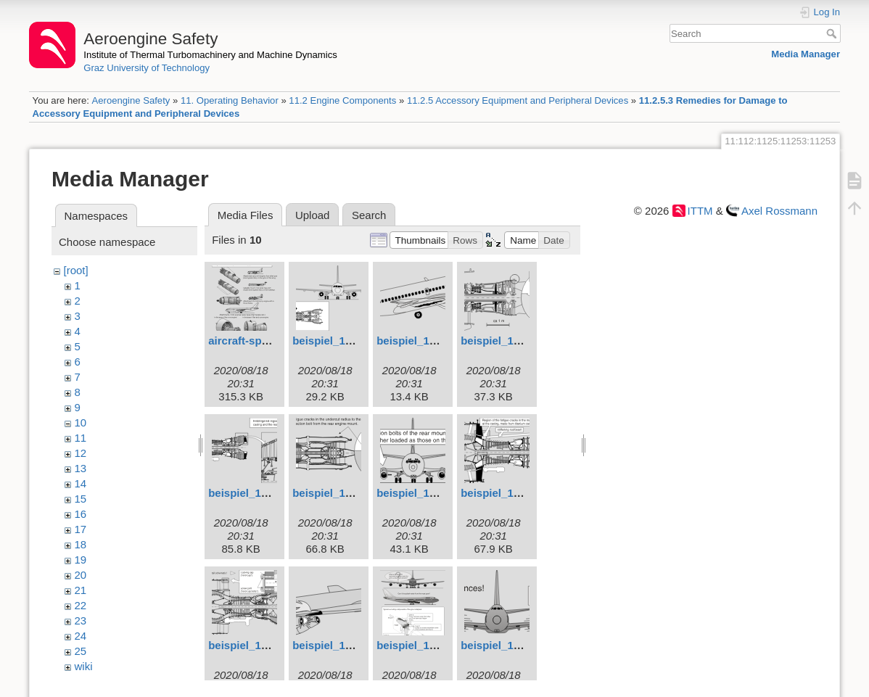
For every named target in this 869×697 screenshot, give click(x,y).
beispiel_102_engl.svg (433, 340)
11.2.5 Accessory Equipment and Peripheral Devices (517, 100)
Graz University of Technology (146, 67)
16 (81, 514)
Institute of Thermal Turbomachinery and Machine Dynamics (210, 54)
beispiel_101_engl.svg (349, 340)
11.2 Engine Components (342, 100)
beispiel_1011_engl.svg (521, 645)
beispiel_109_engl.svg (349, 645)
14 (81, 483)
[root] (76, 270)
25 (81, 651)
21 (81, 590)
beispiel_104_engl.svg (265, 493)
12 (81, 453)
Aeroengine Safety (130, 100)
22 (81, 605)
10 (81, 422)
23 (81, 620)
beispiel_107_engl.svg (518, 493)
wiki (84, 666)
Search (833, 33)
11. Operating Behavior (230, 100)
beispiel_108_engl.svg (265, 645)
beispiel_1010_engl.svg (437, 645)
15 (81, 498)
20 (81, 575)
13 (81, 468)
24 (81, 636)
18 (81, 544)
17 (81, 529)
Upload (312, 215)
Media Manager (805, 54)
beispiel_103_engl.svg (518, 340)
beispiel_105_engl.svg (349, 493)
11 (81, 438)
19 (81, 559)
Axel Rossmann (779, 211)
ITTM (700, 211)
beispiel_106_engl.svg (433, 493)
